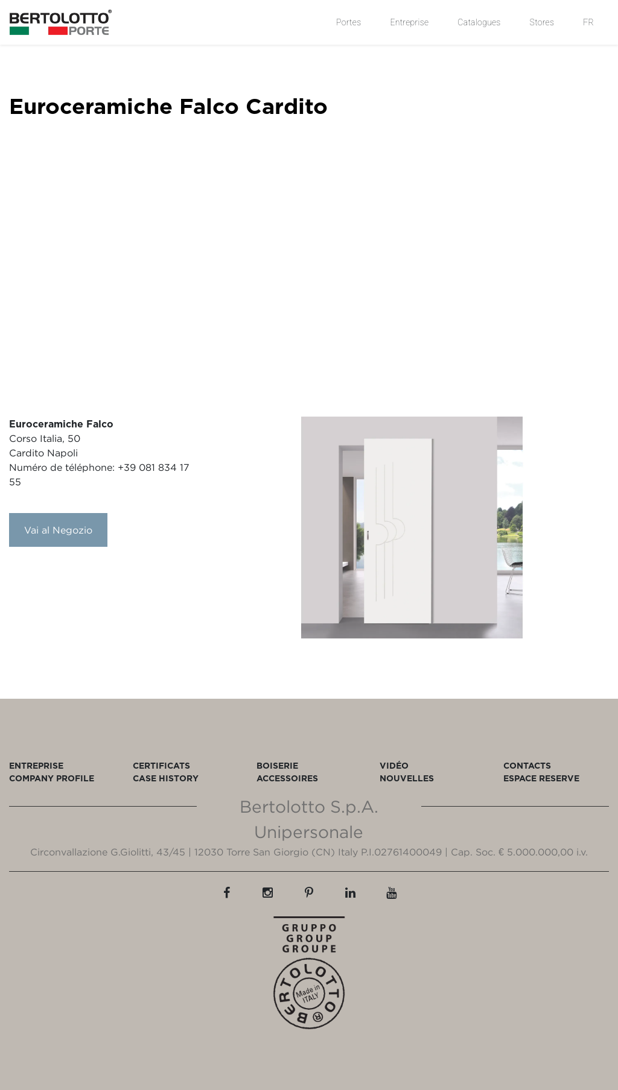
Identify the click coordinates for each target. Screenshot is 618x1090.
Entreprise (409, 22)
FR (588, 22)
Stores (542, 22)
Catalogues (478, 22)
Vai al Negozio (58, 530)
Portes (348, 22)
